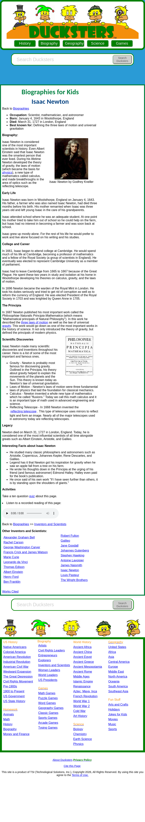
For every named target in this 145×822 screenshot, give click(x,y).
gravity (6, 325)
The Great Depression (18, 676)
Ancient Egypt (82, 656)
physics (7, 172)
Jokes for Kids (117, 714)
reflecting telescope (23, 411)
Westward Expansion (17, 671)
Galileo (65, 540)
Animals (8, 714)
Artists (42, 645)
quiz (32, 496)
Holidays (114, 709)
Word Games (47, 703)
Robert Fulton (70, 535)
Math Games (47, 693)
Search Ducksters (122, 59)
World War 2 (81, 706)
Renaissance (82, 686)
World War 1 (81, 701)
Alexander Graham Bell (19, 537)
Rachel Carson (13, 542)
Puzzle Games (48, 698)
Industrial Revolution (16, 661)
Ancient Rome (82, 671)
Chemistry (80, 734)
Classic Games (48, 712)
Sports (112, 729)
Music (112, 724)
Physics (78, 744)
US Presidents (47, 680)
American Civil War (16, 666)
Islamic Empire (83, 681)
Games (122, 43)
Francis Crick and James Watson (25, 552)
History (25, 43)
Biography (49, 43)
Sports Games (47, 717)
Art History (80, 716)
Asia (111, 656)
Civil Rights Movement (18, 681)
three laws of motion (34, 322)
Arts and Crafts (118, 704)
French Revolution (85, 696)
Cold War (79, 711)
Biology (78, 729)
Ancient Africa (82, 647)
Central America (119, 661)
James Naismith (71, 565)
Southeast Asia (118, 691)
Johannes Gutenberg (75, 550)
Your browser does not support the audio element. (30, 513)
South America (118, 686)
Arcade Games (48, 722)
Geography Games (51, 708)
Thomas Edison (13, 567)
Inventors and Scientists (50, 524)
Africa (112, 652)
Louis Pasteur (70, 575)
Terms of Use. (80, 775)
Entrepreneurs (47, 655)
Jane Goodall (69, 545)
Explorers (44, 660)
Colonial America (14, 652)
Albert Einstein (13, 571)
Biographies (21, 108)
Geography (74, 43)
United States (117, 647)
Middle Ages (81, 676)
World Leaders (48, 675)
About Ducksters (62, 759)
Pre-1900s (10, 686)
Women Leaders (49, 670)
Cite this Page (72, 765)
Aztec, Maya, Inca (85, 691)
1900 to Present (13, 691)
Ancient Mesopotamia (87, 666)
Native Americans (14, 647)
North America (117, 676)
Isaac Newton (70, 570)
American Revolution (17, 656)
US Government (14, 696)
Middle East (116, 671)
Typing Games (48, 727)
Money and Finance (16, 734)
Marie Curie (11, 557)
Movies (113, 719)
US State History (14, 701)
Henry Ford (11, 576)
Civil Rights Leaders (51, 650)
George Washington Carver (21, 547)
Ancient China (82, 652)
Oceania (114, 681)
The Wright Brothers (74, 580)
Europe (113, 666)
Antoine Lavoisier (72, 560)
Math (6, 719)
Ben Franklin (11, 581)
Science (97, 43)
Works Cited (10, 591)
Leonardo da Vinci (15, 562)
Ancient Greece (83, 661)
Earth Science (82, 739)
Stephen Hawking (72, 555)
